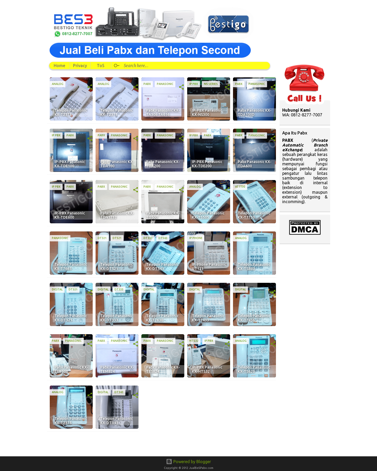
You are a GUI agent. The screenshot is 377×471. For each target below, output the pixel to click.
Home (59, 65)
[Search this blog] (191, 65)
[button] (90, 87)
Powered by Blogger (188, 461)
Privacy (80, 65)
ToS (100, 65)
